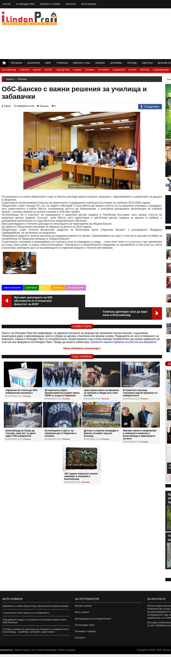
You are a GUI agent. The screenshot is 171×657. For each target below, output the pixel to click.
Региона (16, 63)
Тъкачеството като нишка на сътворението (26, 612)
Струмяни (103, 70)
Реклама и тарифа (50, 4)
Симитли (24, 70)
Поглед (132, 63)
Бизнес (100, 63)
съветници (31, 288)
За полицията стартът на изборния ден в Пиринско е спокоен (61, 422)
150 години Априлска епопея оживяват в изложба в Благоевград (81, 465)
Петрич (132, 70)
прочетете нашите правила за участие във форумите (123, 330)
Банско (37, 70)
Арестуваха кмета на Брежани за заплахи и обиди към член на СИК (101, 381)
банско (45, 288)
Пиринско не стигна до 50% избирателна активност (21, 380)
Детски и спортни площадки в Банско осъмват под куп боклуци (101, 422)
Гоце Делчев (63, 70)
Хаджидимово (161, 70)
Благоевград (9, 70)
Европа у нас (81, 63)
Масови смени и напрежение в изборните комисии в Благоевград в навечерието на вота (139, 423)
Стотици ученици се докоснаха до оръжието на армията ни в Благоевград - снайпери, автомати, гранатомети (36, 630)
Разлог (48, 70)
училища (58, 288)
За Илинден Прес (25, 4)
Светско (147, 63)
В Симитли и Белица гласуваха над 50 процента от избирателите (140, 381)
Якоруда (144, 70)
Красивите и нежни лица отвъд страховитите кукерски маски (35, 606)
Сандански (119, 70)
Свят (48, 63)
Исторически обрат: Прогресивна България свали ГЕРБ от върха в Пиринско (62, 381)
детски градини (75, 288)
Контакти (70, 4)
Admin (6, 106)
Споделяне (150, 106)
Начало (7, 4)
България (33, 63)
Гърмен (77, 70)
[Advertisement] (134, 33)
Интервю (116, 63)
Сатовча (89, 70)
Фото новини (88, 4)
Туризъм (62, 63)
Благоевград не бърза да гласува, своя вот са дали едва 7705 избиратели (21, 422)
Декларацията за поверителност (92, 619)
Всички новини (83, 606)
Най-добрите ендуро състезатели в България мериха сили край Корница (34, 621)
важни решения (12, 288)
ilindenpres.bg (6, 653)
